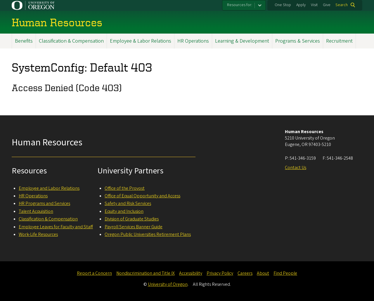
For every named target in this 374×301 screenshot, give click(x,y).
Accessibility (190, 273)
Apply (301, 5)
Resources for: (239, 5)
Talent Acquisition (36, 211)
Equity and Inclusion (124, 211)
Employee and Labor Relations (49, 188)
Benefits (24, 41)
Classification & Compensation (71, 41)
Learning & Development (242, 41)
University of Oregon (168, 284)
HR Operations (193, 41)
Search (341, 5)
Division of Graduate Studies (132, 219)
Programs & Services (297, 41)
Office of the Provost (125, 188)
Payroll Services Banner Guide (133, 227)
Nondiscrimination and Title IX (145, 273)
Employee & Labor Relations (140, 41)
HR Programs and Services (44, 203)
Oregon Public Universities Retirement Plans (148, 234)
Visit (314, 5)
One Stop (283, 5)
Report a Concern (94, 273)
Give (326, 5)
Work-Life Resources (38, 234)
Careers (245, 273)
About (263, 273)
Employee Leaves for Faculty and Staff (56, 227)
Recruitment (339, 41)
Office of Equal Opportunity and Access (142, 196)
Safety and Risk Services (128, 203)
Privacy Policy (220, 273)
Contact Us (295, 167)
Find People (285, 273)
